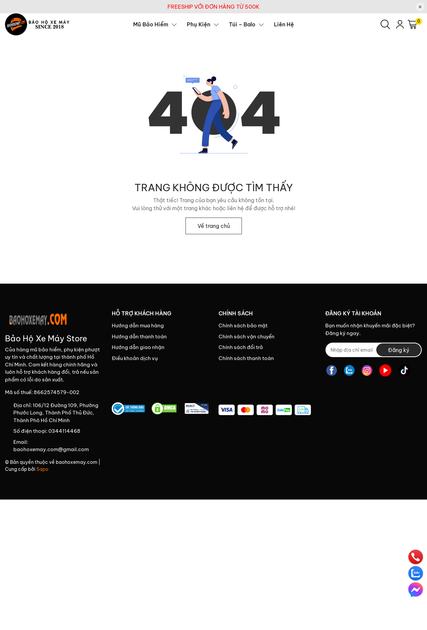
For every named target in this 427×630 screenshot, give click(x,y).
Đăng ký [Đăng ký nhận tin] (398, 350)
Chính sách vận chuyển (247, 336)
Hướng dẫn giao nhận (138, 347)
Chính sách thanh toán (246, 358)
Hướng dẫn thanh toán (139, 336)
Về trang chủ (213, 226)
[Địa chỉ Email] (373, 349)
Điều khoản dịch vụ (135, 358)
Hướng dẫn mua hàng (138, 325)
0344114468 (64, 431)
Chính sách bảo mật (243, 325)
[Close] (420, 7)
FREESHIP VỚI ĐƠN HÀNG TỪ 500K (213, 6)
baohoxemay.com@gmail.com (51, 449)
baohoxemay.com (76, 462)
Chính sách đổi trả (241, 347)
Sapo (42, 469)
